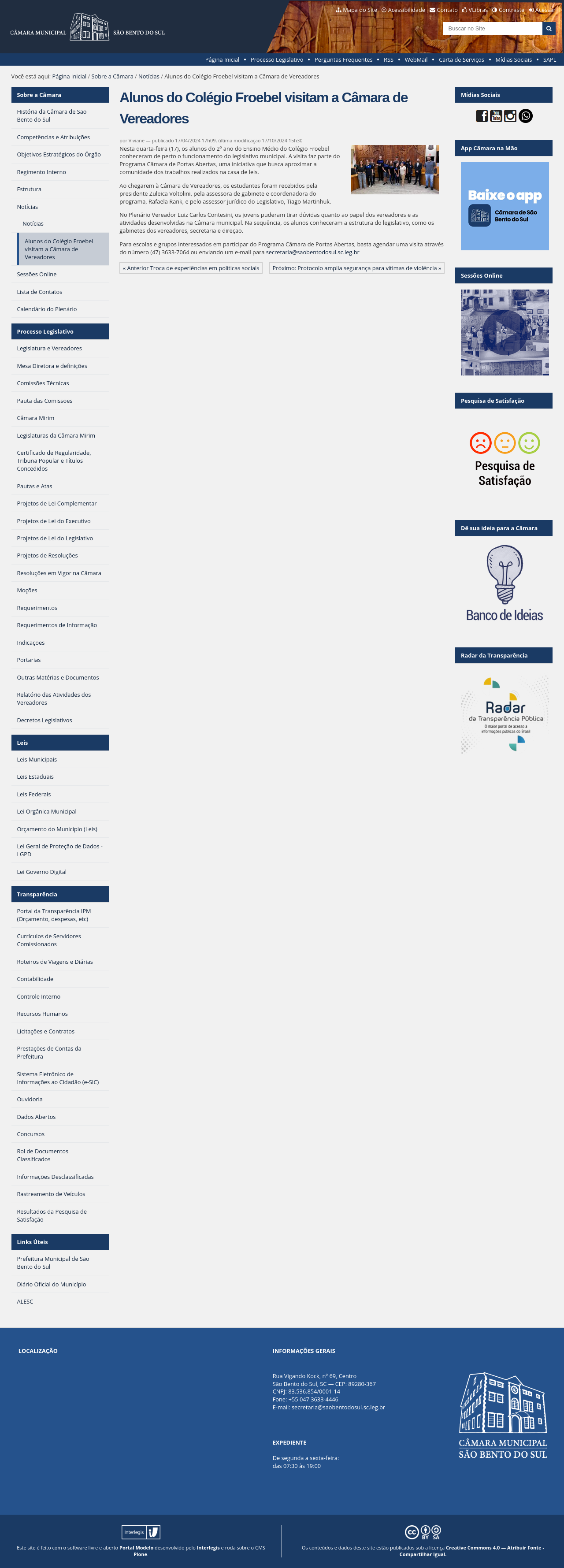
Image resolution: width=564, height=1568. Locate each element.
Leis (22, 743)
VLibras (478, 10)
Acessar (545, 10)
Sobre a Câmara (113, 76)
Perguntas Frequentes (343, 59)
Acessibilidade (406, 10)
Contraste (511, 10)
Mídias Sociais (513, 59)
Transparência (37, 894)
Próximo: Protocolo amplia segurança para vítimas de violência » (357, 268)
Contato (447, 10)
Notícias (149, 76)
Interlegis (208, 1547)
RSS (388, 59)
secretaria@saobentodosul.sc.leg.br (313, 252)
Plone (140, 1554)
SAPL (550, 59)
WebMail (416, 59)
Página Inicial (222, 59)
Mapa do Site (360, 10)
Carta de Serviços (461, 59)
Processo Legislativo (277, 59)
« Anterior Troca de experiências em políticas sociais (191, 268)
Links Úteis (32, 1242)
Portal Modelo (136, 1547)
